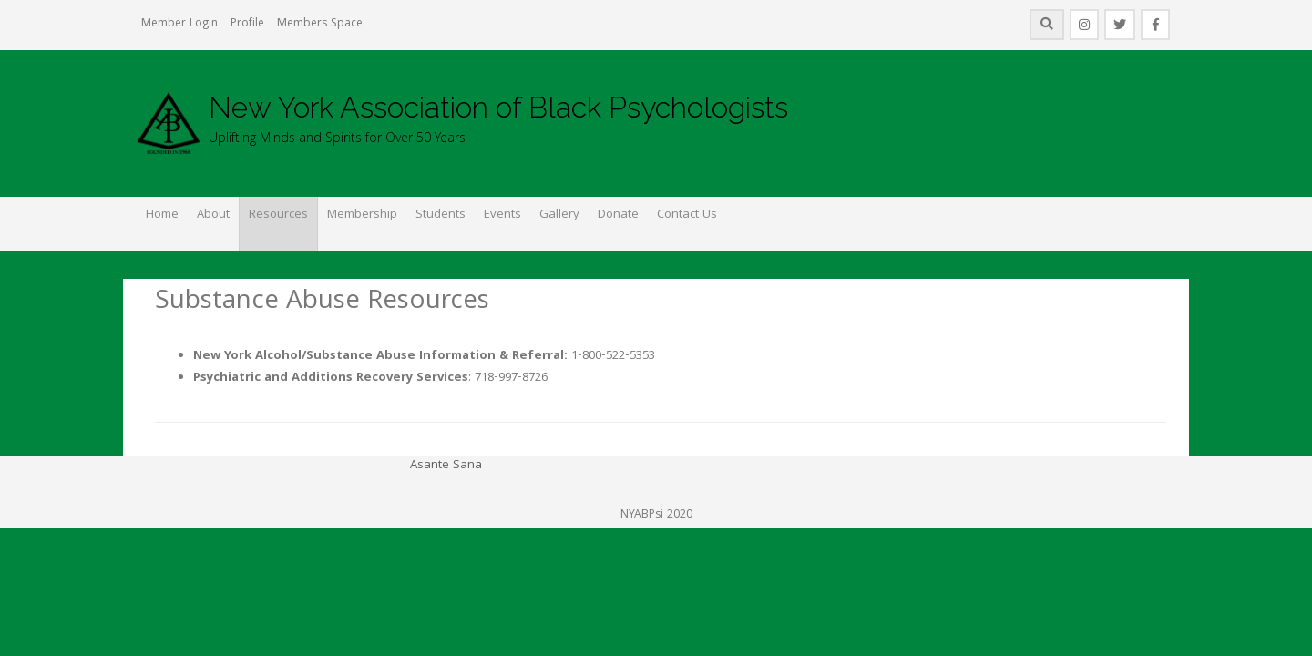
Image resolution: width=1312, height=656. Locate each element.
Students (440, 215)
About (213, 215)
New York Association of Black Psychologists (498, 107)
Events (502, 215)
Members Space (320, 24)
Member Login (179, 24)
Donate (618, 215)
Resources (278, 215)
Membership (362, 215)
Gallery (559, 215)
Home (162, 215)
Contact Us (687, 215)
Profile (247, 24)
